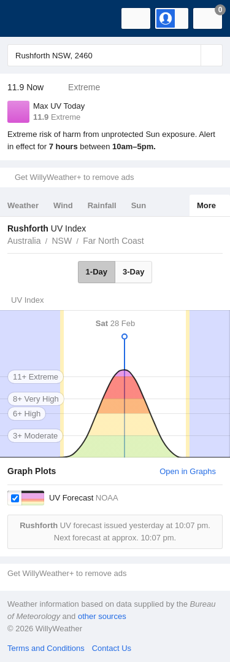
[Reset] (190, 55)
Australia (23, 241)
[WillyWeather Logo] (27, 18)
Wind (63, 205)
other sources (102, 616)
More (206, 205)
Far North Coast (113, 241)
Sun (139, 205)
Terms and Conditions (46, 648)
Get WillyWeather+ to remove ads (74, 177)
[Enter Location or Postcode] (115, 55)
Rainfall (102, 205)
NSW (62, 241)
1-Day (96, 271)
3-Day (133, 271)
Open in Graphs (187, 471)
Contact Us (111, 648)
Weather (23, 205)
